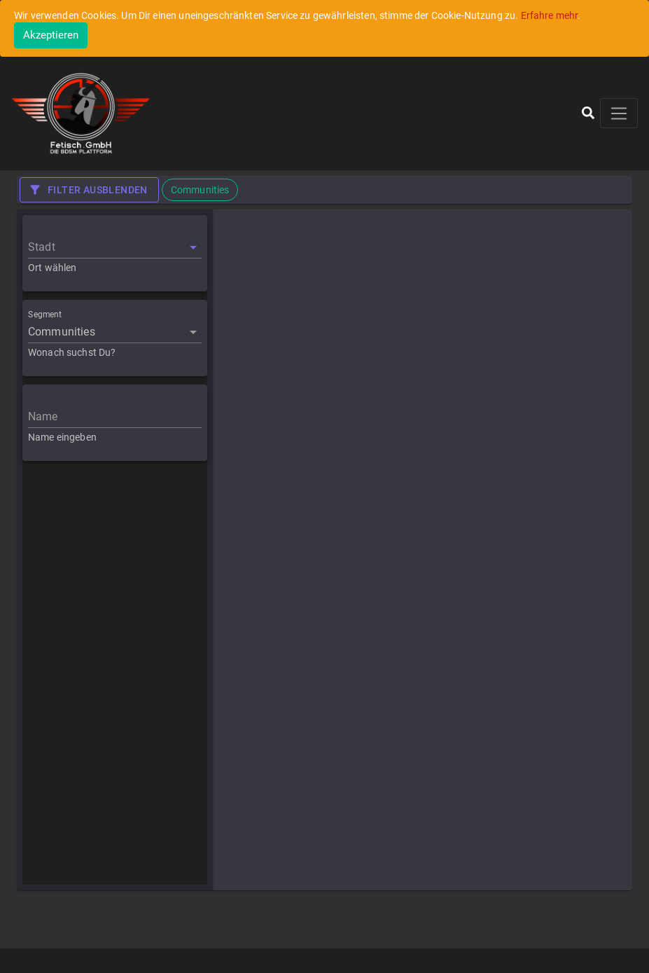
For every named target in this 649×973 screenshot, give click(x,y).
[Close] (51, 35)
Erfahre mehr (549, 15)
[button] (588, 113)
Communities (61, 331)
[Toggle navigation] (619, 113)
